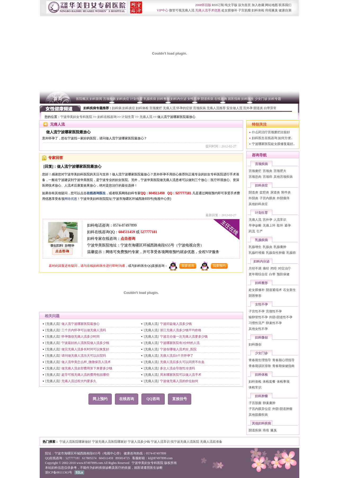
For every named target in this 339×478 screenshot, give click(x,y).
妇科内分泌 (261, 261)
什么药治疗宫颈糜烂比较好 (271, 132)
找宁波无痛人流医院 (185, 442)
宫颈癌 (267, 177)
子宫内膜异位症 (260, 409)
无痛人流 (146, 117)
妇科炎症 (261, 185)
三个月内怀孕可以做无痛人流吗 (83, 330)
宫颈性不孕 (274, 311)
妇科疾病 (99, 468)
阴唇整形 (255, 296)
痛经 (266, 268)
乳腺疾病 (261, 240)
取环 (280, 225)
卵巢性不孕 (274, 323)
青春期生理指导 (260, 360)
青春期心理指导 (283, 360)
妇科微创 (261, 337)
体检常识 (255, 387)
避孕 (287, 225)
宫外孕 (267, 220)
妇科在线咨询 (107, 117)
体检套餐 (269, 381)
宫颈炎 (267, 171)
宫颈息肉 (255, 177)
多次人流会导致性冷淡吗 (177, 368)
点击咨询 (128, 239)
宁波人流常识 (161, 442)
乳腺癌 (291, 253)
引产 (259, 231)
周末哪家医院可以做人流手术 (180, 375)
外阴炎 (253, 198)
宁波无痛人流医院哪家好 (110, 442)
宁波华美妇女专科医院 (76, 117)
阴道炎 (253, 192)
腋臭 (273, 430)
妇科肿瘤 (261, 396)
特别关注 (259, 124)
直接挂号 (179, 399)
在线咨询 (126, 399)
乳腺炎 (267, 247)
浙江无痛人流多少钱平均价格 (180, 330)
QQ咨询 (153, 399)
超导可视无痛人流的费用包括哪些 (85, 375)
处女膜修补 (257, 290)
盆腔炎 (264, 192)
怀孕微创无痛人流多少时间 (80, 336)
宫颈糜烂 (255, 171)
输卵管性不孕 (258, 317)
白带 (272, 274)
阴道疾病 (255, 430)
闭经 (273, 268)
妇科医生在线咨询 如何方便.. (272, 138)
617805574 (89, 458)
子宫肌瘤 (255, 403)
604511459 (126, 232)
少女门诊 (261, 353)
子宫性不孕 (257, 311)
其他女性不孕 (258, 329)
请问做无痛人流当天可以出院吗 (83, 355)
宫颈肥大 (280, 171)
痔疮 (266, 430)
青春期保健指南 (283, 366)
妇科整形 (261, 283)
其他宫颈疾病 (283, 177)
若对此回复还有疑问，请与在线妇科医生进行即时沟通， (88, 266)
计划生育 (128, 117)
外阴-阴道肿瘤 (282, 409)
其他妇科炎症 (258, 204)
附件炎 (286, 192)
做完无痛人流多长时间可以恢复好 (85, 349)
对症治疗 (284, 268)
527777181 (148, 232)
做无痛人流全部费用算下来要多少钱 (86, 368)
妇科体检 (261, 375)
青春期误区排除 (260, 366)
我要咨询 (187, 266)
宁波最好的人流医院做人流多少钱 (85, 343)
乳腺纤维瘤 (257, 253)
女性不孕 (261, 304)
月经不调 (255, 268)
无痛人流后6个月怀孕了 (176, 355)
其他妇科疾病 (261, 423)
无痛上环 (269, 225)
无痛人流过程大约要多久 (78, 381)
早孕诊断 (255, 225)
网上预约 (100, 399)
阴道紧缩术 (274, 290)
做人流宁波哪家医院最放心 (80, 324)
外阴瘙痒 (283, 198)
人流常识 (280, 220)
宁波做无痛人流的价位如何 (179, 381)
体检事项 (283, 381)
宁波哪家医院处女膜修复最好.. (273, 144)
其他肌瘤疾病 (258, 415)
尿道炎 (275, 192)
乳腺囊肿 (280, 247)
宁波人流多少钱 (139, 442)
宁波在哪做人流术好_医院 (178, 349)
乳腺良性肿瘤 (275, 253)
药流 (252, 231)
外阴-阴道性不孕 (280, 317)
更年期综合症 (258, 274)
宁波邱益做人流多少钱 (176, 324)
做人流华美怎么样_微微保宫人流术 (86, 362)
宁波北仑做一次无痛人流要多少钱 (184, 336)
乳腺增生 (255, 247)
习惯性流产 (257, 323)
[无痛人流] (52, 324)
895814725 (122, 458)
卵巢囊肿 (269, 403)
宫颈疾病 (261, 164)
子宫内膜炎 (267, 198)
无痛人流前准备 (211, 442)
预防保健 (283, 274)
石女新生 (289, 290)
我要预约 (219, 266)
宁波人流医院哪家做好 (75, 442)
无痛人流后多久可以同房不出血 (182, 362)
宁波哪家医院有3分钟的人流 (180, 343)
